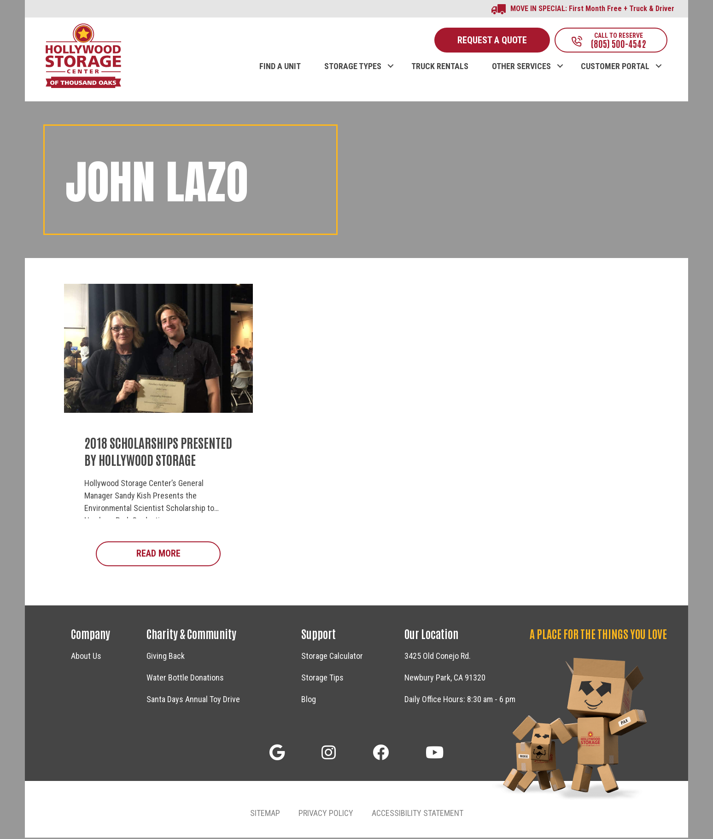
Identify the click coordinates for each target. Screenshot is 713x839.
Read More (178, 554)
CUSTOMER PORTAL (615, 67)
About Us (86, 657)
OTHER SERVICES (521, 67)
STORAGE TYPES (352, 67)
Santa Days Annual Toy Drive (193, 700)
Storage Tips (322, 679)
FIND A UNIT (280, 67)
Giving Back (165, 657)
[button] (390, 58)
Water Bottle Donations (185, 679)
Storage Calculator (332, 657)
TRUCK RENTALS (439, 67)
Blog (308, 700)
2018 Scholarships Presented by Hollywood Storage (158, 452)
